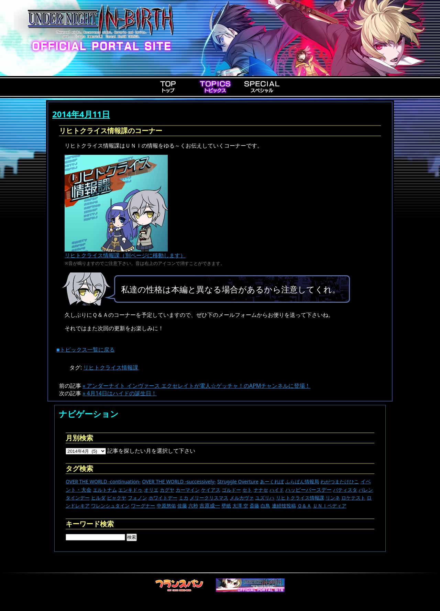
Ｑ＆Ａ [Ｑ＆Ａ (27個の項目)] (304, 505)
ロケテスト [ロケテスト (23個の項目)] (353, 497)
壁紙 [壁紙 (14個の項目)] (226, 505)
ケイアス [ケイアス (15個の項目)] (210, 489)
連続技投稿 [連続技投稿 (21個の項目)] (284, 505)
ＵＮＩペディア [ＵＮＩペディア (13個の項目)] (329, 505)
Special (262, 86)
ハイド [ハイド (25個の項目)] (277, 489)
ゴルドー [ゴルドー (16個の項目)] (231, 489)
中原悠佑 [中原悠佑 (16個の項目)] (166, 505)
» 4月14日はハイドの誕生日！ (119, 393)
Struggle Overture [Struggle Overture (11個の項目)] (237, 481)
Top (168, 86)
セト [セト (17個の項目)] (247, 489)
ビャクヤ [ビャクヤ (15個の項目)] (116, 497)
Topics (215, 86)
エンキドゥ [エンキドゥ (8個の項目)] (130, 489)
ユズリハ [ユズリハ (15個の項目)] (264, 497)
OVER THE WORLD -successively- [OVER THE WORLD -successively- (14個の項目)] (179, 481)
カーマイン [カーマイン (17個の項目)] (188, 489)
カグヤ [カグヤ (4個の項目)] (167, 489)
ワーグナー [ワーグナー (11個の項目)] (143, 505)
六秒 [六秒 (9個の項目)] (193, 505)
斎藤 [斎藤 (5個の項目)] (254, 505)
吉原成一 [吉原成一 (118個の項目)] (209, 505)
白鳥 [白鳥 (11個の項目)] (265, 505)
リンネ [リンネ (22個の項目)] (333, 497)
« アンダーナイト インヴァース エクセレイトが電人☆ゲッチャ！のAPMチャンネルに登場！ (196, 385)
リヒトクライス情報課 (110, 367)
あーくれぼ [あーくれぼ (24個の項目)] (272, 481)
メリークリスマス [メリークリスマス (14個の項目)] (209, 497)
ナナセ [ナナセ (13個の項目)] (261, 489)
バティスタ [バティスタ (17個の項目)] (345, 489)
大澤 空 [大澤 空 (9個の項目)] (240, 505)
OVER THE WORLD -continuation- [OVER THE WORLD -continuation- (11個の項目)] (103, 481)
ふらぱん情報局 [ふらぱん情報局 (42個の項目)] (302, 481)
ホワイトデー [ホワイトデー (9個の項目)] (162, 497)
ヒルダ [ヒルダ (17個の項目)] (98, 497)
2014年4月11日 (81, 114)
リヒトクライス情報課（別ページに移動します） (125, 252)
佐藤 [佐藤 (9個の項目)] (182, 505)
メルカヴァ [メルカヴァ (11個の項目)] (242, 497)
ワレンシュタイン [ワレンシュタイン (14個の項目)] (110, 505)
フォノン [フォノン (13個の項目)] (137, 497)
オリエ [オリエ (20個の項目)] (151, 489)
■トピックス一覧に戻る (85, 349)
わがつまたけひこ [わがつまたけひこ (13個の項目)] (339, 481)
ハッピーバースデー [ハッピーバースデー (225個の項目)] (308, 489)
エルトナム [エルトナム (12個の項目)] (105, 489)
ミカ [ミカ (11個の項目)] (183, 497)
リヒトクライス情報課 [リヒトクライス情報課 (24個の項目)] (300, 497)
